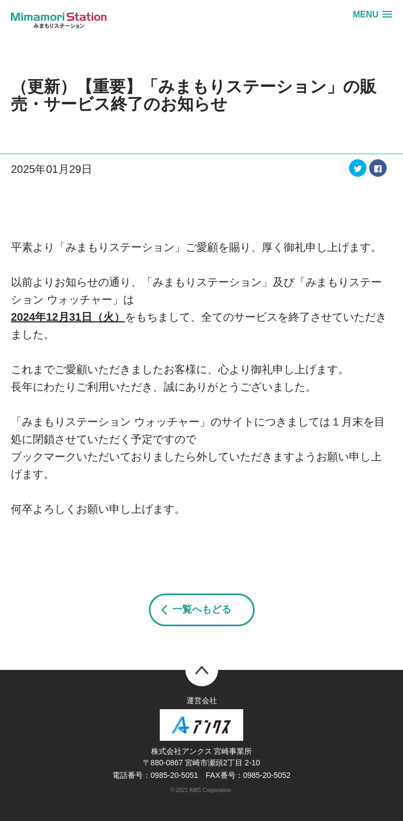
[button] (372, 14)
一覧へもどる (201, 609)
